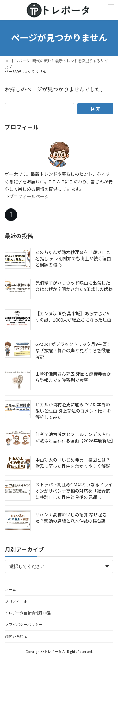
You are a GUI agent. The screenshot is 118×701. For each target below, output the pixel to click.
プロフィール (16, 601)
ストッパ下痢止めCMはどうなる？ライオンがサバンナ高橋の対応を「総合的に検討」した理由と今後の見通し (74, 491)
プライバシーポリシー (23, 624)
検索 (95, 109)
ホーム (10, 589)
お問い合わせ (16, 636)
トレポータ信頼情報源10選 (28, 613)
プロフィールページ (29, 196)
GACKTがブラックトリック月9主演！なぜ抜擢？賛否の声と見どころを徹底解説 (73, 350)
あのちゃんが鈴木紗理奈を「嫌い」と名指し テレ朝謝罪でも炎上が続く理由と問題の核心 (73, 258)
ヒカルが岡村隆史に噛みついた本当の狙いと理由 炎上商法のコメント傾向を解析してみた (73, 411)
